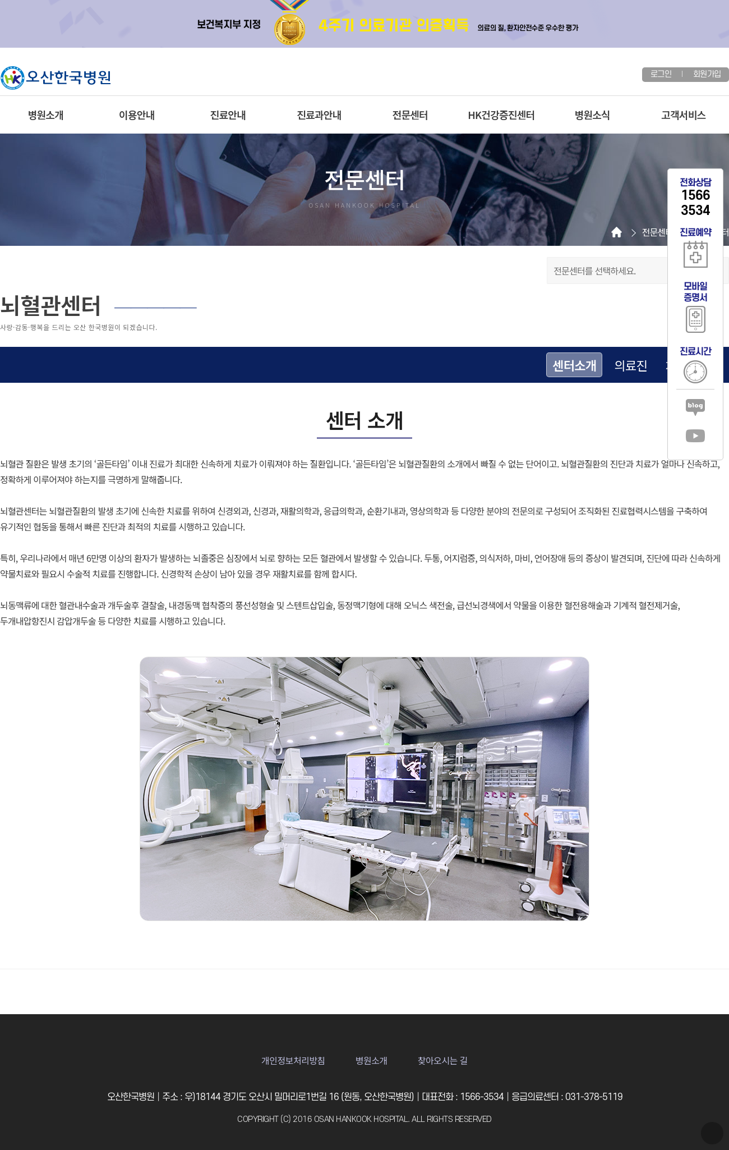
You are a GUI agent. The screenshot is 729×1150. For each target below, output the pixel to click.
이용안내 (136, 114)
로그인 (660, 74)
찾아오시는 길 (443, 1060)
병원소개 (45, 114)
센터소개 (574, 365)
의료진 (630, 365)
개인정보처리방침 (293, 1060)
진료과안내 (319, 114)
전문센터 (410, 114)
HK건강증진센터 (501, 114)
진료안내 (228, 114)
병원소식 (592, 114)
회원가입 (707, 74)
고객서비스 (683, 114)
